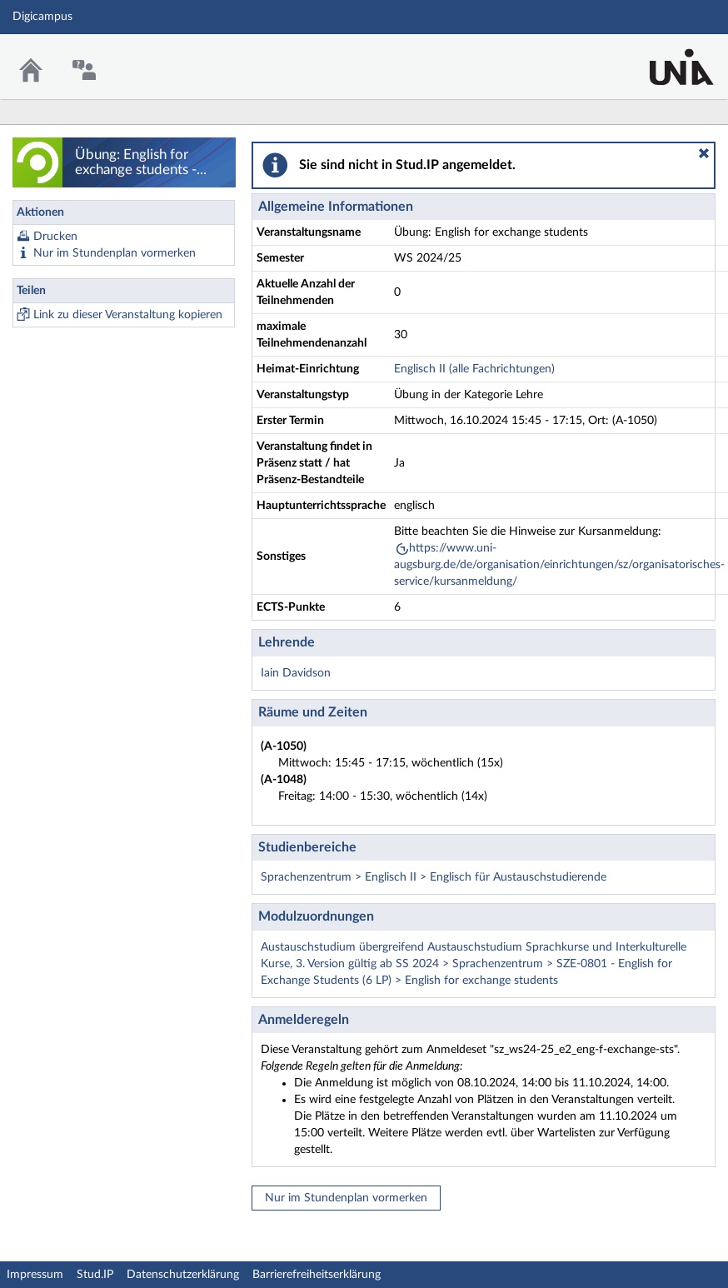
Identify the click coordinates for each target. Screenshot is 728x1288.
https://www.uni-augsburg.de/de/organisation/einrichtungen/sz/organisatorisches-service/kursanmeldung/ (559, 564)
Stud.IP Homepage (664, 56)
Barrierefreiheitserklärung (316, 1275)
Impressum (35, 1275)
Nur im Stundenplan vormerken (114, 253)
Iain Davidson (296, 673)
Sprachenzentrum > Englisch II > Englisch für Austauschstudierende (433, 877)
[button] (704, 153)
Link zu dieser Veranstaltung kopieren (127, 315)
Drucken (55, 236)
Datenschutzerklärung (183, 1275)
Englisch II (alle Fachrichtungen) (474, 369)
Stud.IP (95, 1275)
